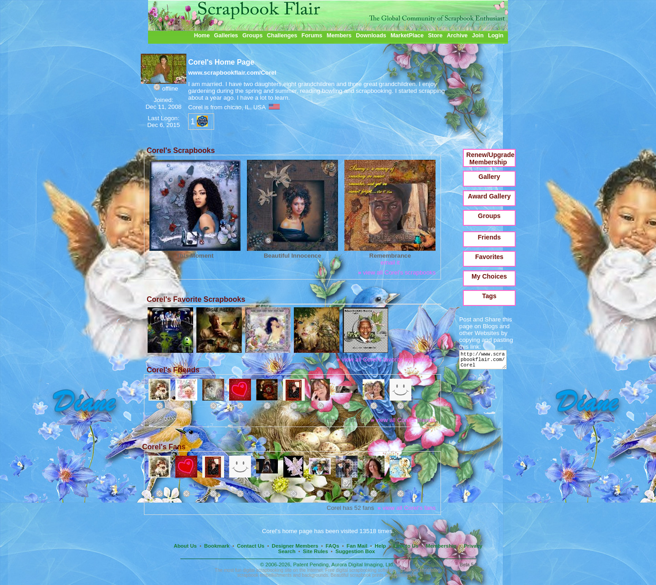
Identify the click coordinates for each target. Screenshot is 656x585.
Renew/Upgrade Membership (490, 158)
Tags (489, 296)
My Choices (489, 276)
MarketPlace (407, 35)
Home (202, 35)
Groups (252, 35)
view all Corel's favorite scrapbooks (386, 359)
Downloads (371, 35)
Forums (312, 35)
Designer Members (295, 546)
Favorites (489, 256)
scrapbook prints (367, 575)
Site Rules (315, 551)
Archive (457, 35)
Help (380, 546)
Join (478, 35)
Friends (489, 237)
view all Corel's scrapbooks (397, 272)
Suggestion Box (355, 551)
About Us (185, 546)
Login (495, 35)
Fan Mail (357, 546)
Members (339, 35)
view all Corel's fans (406, 507)
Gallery (489, 176)
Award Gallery (489, 196)
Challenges (282, 35)
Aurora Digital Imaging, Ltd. (362, 564)
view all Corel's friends (403, 420)
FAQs (332, 546)
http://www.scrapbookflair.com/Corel (484, 361)
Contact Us (250, 546)
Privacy (473, 546)
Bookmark (217, 546)
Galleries (226, 35)
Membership (441, 546)
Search (287, 551)
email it (390, 262)
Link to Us (406, 546)
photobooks (405, 575)
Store (435, 35)
